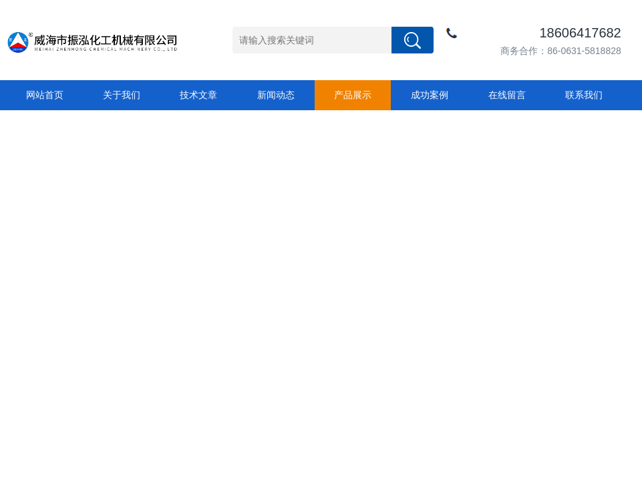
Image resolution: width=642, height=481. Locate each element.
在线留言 (507, 95)
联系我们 (584, 95)
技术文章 (198, 95)
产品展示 (352, 95)
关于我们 (121, 95)
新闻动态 (276, 95)
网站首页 (44, 95)
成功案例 (429, 95)
